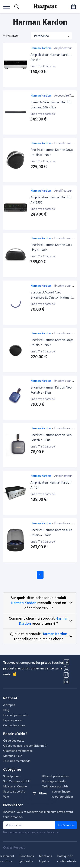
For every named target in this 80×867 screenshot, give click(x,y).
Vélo (6, 796)
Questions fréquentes (18, 750)
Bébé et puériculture (55, 776)
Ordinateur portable (55, 786)
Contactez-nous (14, 725)
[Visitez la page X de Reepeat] (67, 670)
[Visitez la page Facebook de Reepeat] (67, 663)
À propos (9, 705)
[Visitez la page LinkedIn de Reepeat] (66, 682)
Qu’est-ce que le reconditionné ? (25, 745)
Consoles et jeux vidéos (58, 796)
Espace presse (13, 720)
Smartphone (11, 776)
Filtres (40, 793)
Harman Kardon (23, 602)
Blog (6, 710)
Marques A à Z (12, 756)
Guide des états (13, 740)
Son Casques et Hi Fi (16, 781)
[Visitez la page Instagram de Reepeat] (67, 676)
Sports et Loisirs (14, 791)
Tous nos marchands (16, 761)
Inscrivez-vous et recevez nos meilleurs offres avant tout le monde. (38, 814)
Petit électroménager (56, 791)
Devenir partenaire (15, 715)
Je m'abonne (66, 825)
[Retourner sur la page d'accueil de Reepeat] (45, 6)
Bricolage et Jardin (54, 781)
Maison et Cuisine (15, 786)
